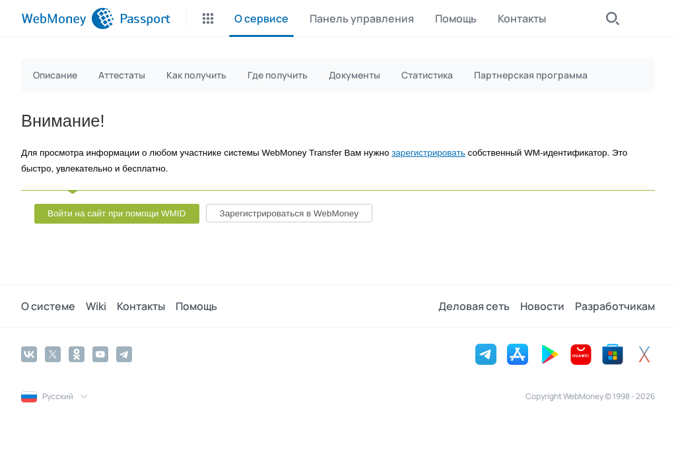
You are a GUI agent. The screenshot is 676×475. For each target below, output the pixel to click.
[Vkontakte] (29, 354)
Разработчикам (615, 306)
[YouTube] (100, 354)
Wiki (96, 306)
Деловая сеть (474, 306)
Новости (542, 306)
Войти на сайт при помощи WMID (117, 213)
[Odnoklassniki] (76, 354)
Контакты (141, 306)
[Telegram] (124, 354)
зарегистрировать (428, 153)
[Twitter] (53, 354)
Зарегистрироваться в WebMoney (289, 213)
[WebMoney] (67, 18)
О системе (48, 306)
